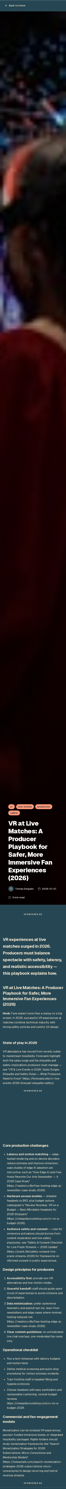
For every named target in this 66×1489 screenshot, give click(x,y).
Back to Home (15, 5)
